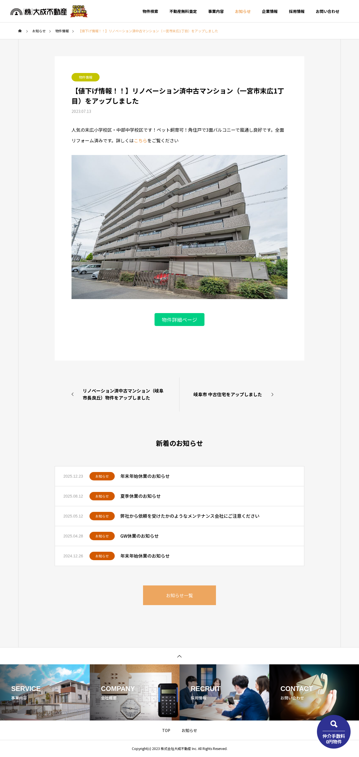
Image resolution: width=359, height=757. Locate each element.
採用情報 (297, 11)
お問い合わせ (327, 11)
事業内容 (216, 11)
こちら (140, 140)
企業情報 (270, 11)
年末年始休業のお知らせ (145, 476)
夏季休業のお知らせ (140, 495)
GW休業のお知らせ (139, 535)
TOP (166, 730)
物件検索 (150, 11)
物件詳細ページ (179, 319)
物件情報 (85, 77)
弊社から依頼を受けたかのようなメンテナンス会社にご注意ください (189, 515)
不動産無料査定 (183, 11)
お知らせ (243, 11)
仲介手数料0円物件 (334, 739)
